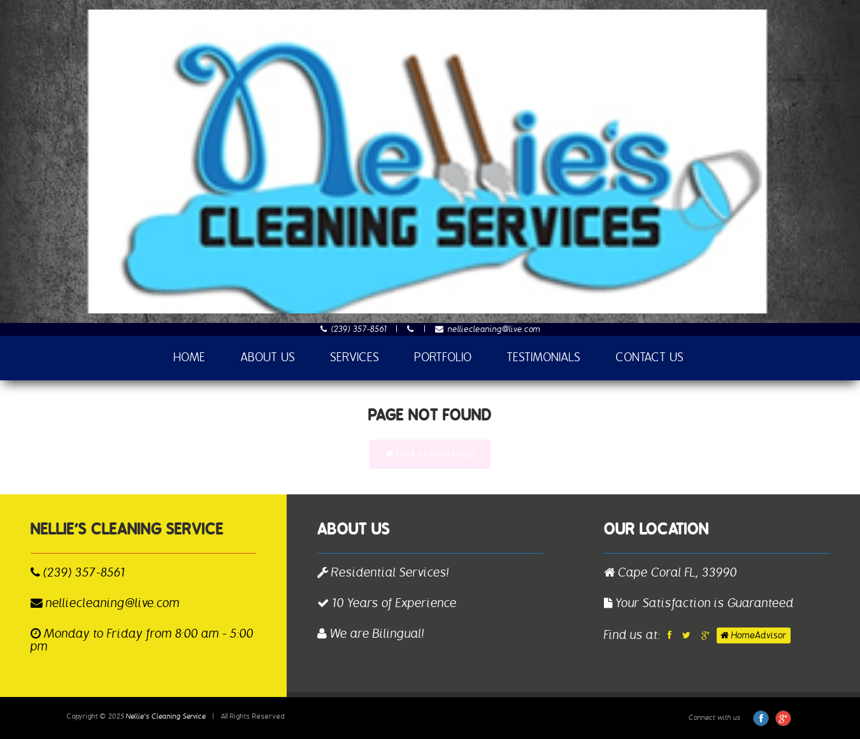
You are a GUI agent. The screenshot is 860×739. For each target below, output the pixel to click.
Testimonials (544, 357)
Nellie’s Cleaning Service (166, 716)
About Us (268, 357)
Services (355, 357)
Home (190, 357)
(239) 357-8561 (353, 329)
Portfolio (443, 357)
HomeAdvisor (753, 635)
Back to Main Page (430, 453)
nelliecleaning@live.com (487, 329)
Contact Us (650, 357)
